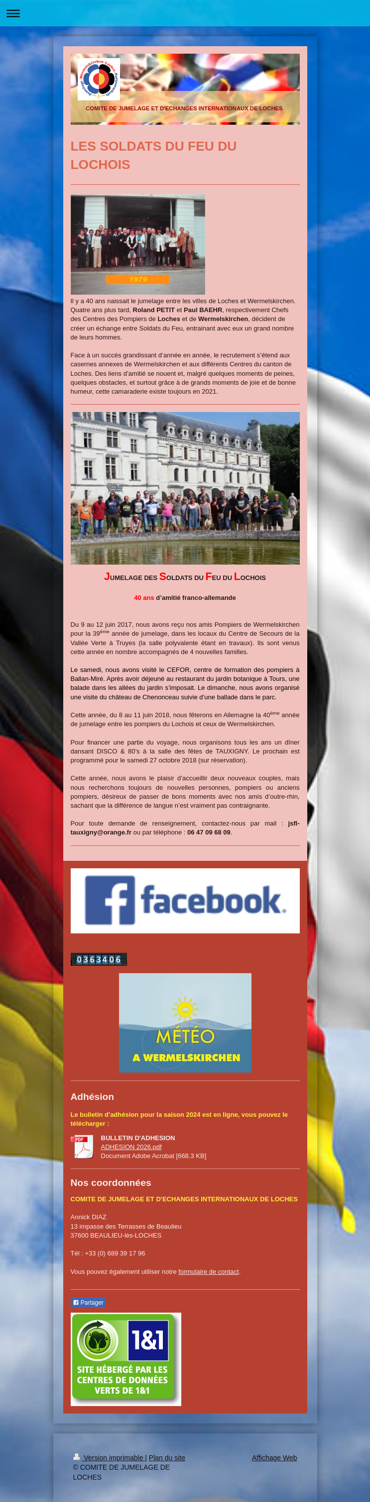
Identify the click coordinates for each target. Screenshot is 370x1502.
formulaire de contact (208, 1271)
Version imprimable (109, 1458)
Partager (88, 1302)
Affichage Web (274, 1458)
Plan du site (167, 1458)
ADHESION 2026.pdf (131, 1147)
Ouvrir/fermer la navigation (185, 13)
